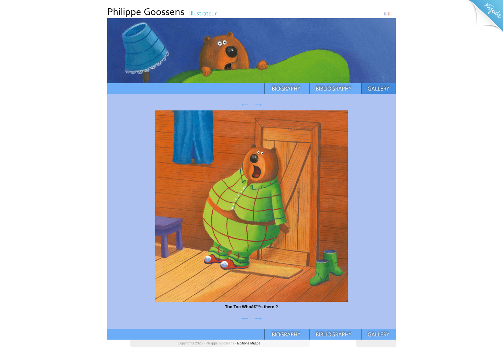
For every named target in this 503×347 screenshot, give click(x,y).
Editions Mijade (248, 343)
